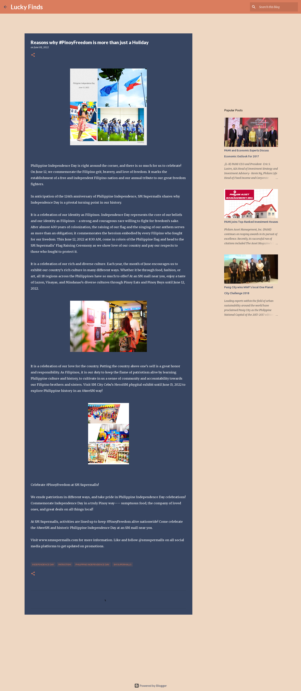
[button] (33, 55)
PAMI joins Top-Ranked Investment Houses (251, 221)
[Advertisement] (108, 647)
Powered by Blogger (150, 685)
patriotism (64, 564)
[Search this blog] (278, 7)
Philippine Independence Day (92, 564)
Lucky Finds (27, 7)
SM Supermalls (122, 564)
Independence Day (43, 564)
